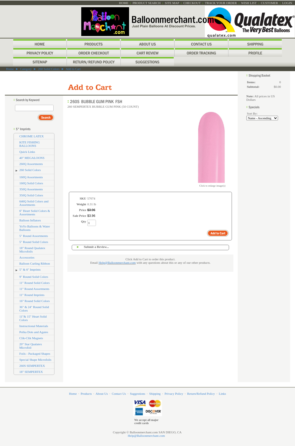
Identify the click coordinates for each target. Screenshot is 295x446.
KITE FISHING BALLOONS (29, 144)
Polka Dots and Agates (33, 332)
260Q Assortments (31, 164)
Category (26, 69)
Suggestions (137, 393)
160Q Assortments (31, 177)
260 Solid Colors (49, 69)
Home (123, 3)
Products (86, 393)
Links (222, 393)
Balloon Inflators (30, 220)
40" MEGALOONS (31, 158)
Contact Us (119, 393)
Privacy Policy (173, 393)
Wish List (249, 3)
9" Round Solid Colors (33, 276)
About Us (102, 393)
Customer (269, 3)
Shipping (155, 393)
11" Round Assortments (34, 289)
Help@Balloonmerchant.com (117, 262)
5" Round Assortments (33, 236)
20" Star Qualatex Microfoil (30, 345)
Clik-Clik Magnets (31, 338)
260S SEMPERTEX (32, 365)
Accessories (27, 257)
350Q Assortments (31, 189)
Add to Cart (73, 69)
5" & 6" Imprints (30, 269)
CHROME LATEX (31, 136)
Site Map (172, 3)
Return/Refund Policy (201, 393)
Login (287, 3)
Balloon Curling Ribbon (34, 263)
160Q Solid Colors (31, 183)
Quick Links (27, 151)
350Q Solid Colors (31, 195)
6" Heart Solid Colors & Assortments (34, 212)
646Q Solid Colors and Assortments (33, 203)
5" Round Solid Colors (33, 242)
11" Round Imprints (31, 295)
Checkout (192, 3)
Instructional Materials (33, 326)
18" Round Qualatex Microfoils (32, 249)
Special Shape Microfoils (35, 359)
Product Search (146, 3)
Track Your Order (221, 3)
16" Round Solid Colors (34, 301)
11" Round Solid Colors (34, 282)
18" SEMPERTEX (31, 371)
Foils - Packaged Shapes (34, 353)
